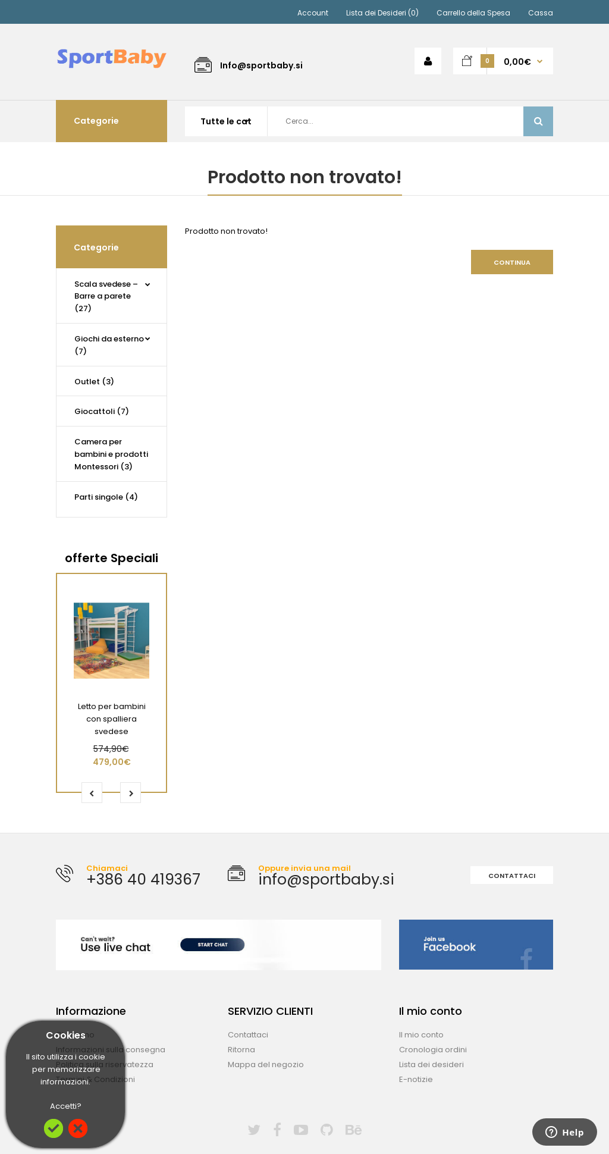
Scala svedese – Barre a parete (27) (106, 296)
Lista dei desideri (431, 1064)
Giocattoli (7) (101, 411)
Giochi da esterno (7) (109, 345)
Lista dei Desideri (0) (382, 13)
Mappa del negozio (266, 1064)
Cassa (540, 13)
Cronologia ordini (433, 1049)
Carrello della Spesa (473, 13)
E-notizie (416, 1079)
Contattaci (511, 875)
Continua (512, 262)
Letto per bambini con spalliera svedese (112, 719)
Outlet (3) (94, 381)
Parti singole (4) (106, 497)
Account (312, 13)
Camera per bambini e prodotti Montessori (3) (111, 454)
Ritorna (241, 1049)
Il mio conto (421, 1034)
